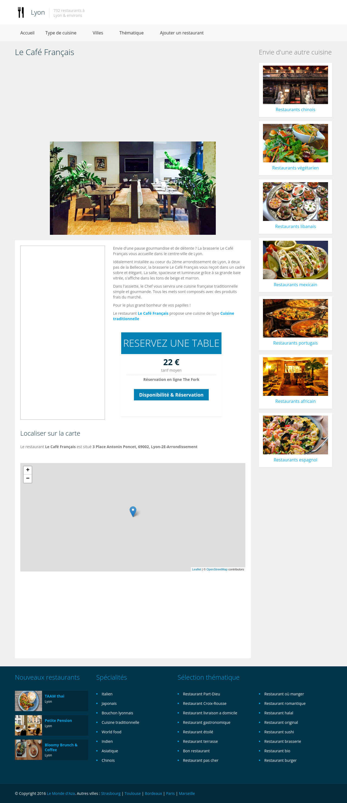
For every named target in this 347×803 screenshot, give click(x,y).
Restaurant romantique (285, 703)
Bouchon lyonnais (117, 712)
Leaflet (196, 569)
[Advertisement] (133, 101)
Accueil (27, 33)
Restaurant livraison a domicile (210, 712)
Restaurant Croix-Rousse (204, 703)
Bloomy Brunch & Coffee (61, 747)
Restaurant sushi (279, 731)
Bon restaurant (196, 750)
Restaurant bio (277, 750)
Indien (107, 741)
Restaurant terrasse (200, 741)
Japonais (109, 703)
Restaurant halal (278, 712)
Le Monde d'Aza (61, 793)
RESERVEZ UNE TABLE (171, 343)
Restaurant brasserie (282, 741)
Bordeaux (153, 793)
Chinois (108, 760)
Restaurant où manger (284, 693)
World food (111, 731)
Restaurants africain (295, 401)
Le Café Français (153, 313)
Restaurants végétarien (295, 168)
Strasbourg (111, 793)
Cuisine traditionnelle (120, 722)
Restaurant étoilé (198, 731)
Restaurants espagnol (295, 460)
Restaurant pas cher (201, 760)
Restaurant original (281, 722)
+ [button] (28, 470)
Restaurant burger (280, 760)
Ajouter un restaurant (182, 33)
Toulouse (133, 793)
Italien (107, 693)
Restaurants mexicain (295, 285)
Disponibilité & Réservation (171, 394)
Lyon (38, 12)
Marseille (187, 793)
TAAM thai (54, 696)
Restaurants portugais (295, 343)
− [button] (28, 479)
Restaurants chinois (295, 110)
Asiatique (110, 750)
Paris (170, 793)
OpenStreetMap (217, 569)
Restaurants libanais (295, 226)
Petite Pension (58, 720)
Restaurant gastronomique (206, 722)
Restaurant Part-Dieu (201, 693)
